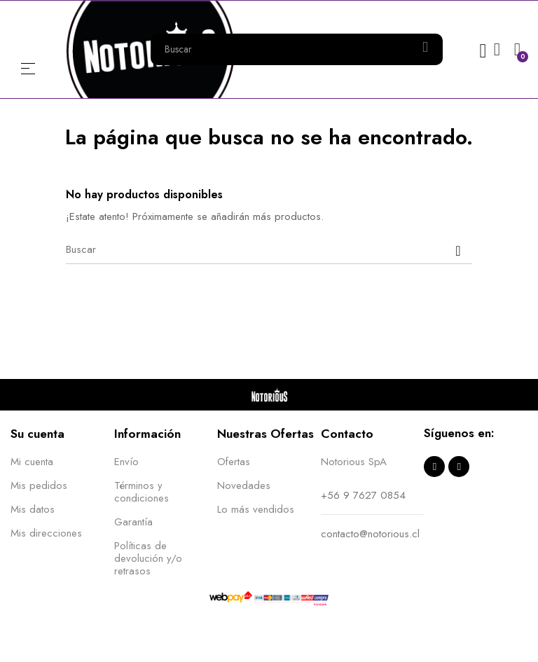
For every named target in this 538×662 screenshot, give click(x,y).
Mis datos (33, 509)
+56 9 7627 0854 (363, 495)
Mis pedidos (39, 485)
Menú (28, 68)
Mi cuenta (32, 461)
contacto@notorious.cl (370, 534)
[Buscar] (269, 250)
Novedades (243, 485)
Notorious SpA (354, 461)
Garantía (133, 522)
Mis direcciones (46, 533)
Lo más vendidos (255, 509)
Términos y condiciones (141, 492)
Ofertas (233, 461)
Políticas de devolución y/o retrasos (148, 558)
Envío (126, 461)
